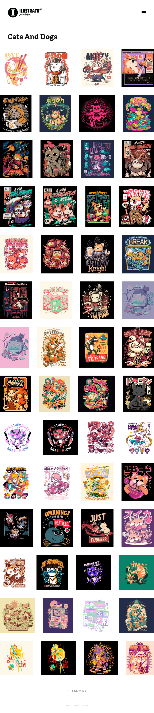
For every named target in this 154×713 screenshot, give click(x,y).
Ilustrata (83, 705)
